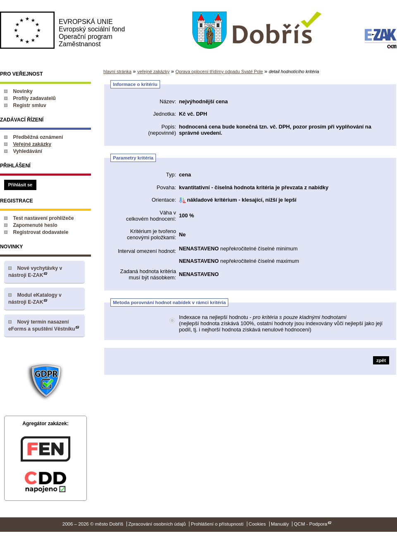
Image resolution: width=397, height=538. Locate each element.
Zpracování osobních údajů (157, 523)
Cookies (257, 523)
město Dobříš (256, 30)
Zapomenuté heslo (35, 225)
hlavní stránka (117, 71)
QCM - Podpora (311, 523)
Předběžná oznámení (38, 137)
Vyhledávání (27, 151)
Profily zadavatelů (34, 98)
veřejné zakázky (153, 71)
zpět (381, 360)
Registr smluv (29, 105)
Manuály (280, 523)
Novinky (22, 91)
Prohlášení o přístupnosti (217, 523)
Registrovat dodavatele (40, 232)
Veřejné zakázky (32, 144)
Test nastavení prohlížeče (43, 218)
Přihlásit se (20, 184)
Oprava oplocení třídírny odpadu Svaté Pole (219, 71)
